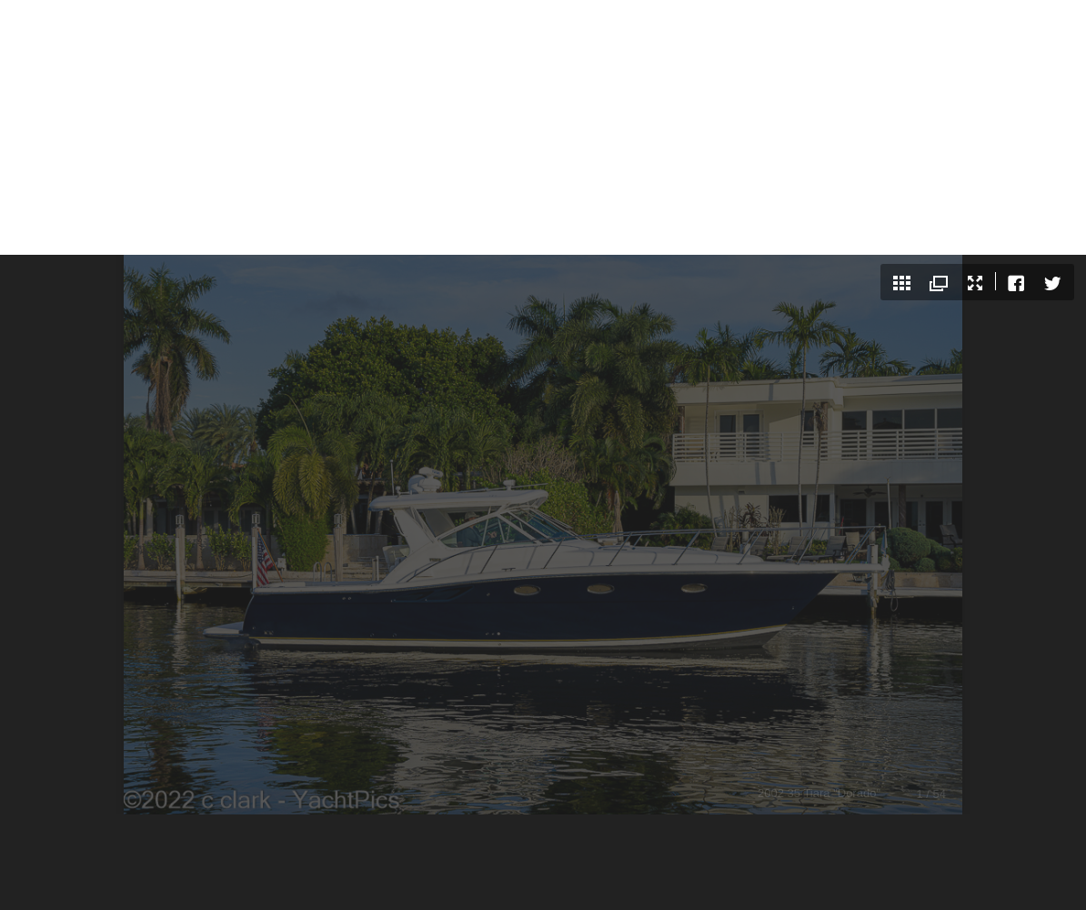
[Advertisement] (543, 127)
